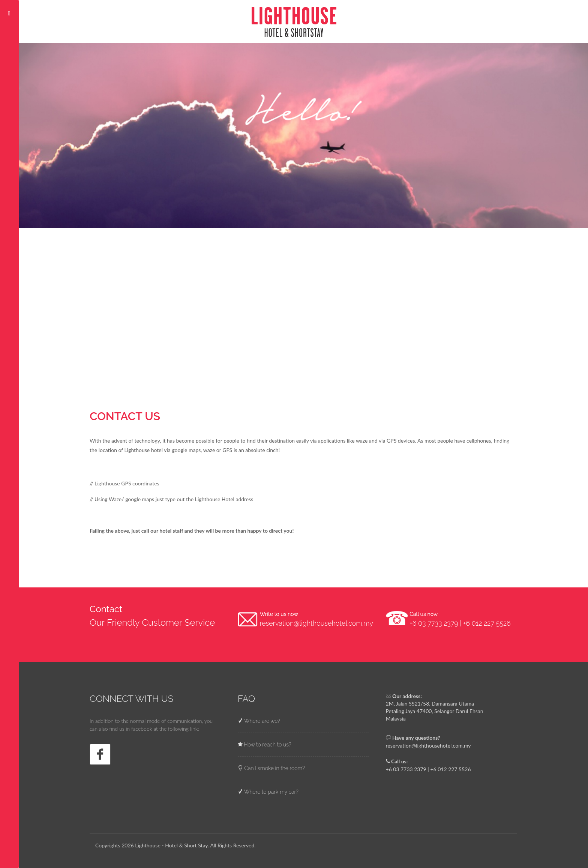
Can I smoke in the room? (274, 768)
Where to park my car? (270, 792)
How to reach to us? (267, 745)
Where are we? (261, 721)
